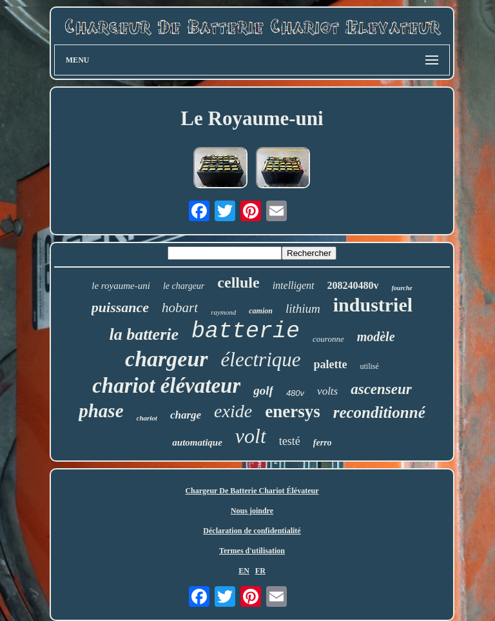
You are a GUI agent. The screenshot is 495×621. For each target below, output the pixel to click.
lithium (303, 308)
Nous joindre (252, 510)
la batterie (144, 334)
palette (330, 364)
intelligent (294, 285)
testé (289, 441)
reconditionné (379, 412)
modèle (376, 337)
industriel (372, 304)
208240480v (353, 285)
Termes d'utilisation (252, 550)
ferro (322, 443)
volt (250, 436)
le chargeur (183, 286)
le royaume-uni (121, 286)
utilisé (369, 366)
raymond (223, 312)
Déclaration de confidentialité (251, 530)
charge (185, 415)
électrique (261, 359)
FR (260, 570)
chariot (147, 418)
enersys (292, 411)
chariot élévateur (166, 385)
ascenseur (381, 389)
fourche (402, 287)
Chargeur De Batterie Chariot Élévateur (251, 490)
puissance (120, 307)
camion (261, 310)
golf (263, 390)
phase (101, 410)
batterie (245, 331)
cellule (238, 282)
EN (243, 570)
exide (233, 411)
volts (327, 391)
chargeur (166, 359)
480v (295, 393)
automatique (197, 442)
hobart (180, 307)
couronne (328, 339)
